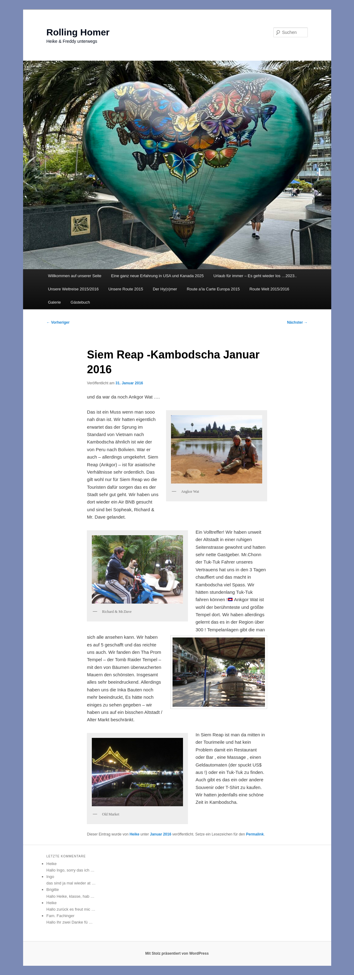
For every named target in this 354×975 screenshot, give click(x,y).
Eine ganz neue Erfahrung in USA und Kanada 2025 (157, 275)
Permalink (255, 834)
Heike (134, 834)
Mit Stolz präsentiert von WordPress (177, 953)
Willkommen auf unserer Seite (74, 275)
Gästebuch (80, 302)
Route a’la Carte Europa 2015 (213, 289)
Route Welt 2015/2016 (269, 289)
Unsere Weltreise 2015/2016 (73, 289)
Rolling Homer (78, 32)
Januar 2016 (160, 834)
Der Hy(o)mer (165, 289)
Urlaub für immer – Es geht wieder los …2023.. (255, 275)
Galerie (54, 302)
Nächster (297, 322)
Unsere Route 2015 (125, 289)
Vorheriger (58, 322)
